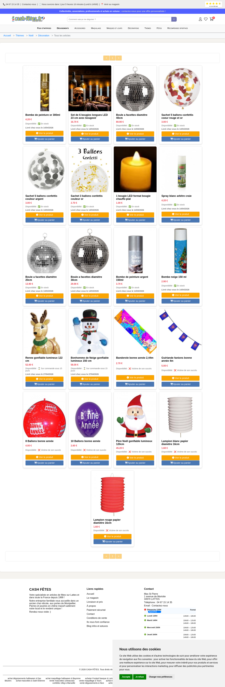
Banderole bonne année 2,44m (134, 357)
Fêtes (159, 28)
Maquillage (96, 28)
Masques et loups (114, 28)
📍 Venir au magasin (110, 4)
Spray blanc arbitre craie (176, 195)
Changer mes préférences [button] (160, 677)
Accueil (7, 35)
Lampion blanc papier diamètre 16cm (174, 443)
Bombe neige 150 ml (173, 276)
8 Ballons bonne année (39, 441)
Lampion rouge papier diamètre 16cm (107, 521)
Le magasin (93, 598)
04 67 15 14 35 (164, 602)
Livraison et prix (95, 602)
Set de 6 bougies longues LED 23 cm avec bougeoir (89, 116)
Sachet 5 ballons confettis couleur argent (41, 197)
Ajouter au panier (44, 139)
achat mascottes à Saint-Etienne (30, 681)
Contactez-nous (29, 4)
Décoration (43, 35)
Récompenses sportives (177, 28)
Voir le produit (44, 133)
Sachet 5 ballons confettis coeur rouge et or (177, 116)
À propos (91, 606)
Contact (91, 614)
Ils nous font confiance (98, 622)
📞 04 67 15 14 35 (11, 4)
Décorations (133, 28)
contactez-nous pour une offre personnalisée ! (143, 11)
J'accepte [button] (126, 677)
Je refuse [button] (139, 677)
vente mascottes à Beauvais (61, 681)
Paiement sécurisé (96, 610)
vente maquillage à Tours (90, 681)
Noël (31, 35)
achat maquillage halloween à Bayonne (63, 678)
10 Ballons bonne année (85, 441)
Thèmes (147, 28)
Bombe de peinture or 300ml (42, 114)
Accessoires (79, 28)
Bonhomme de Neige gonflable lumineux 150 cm (90, 359)
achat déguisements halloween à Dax (24, 678)
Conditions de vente (97, 618)
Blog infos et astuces (97, 626)
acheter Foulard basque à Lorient (100, 678)
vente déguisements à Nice (92, 683)
